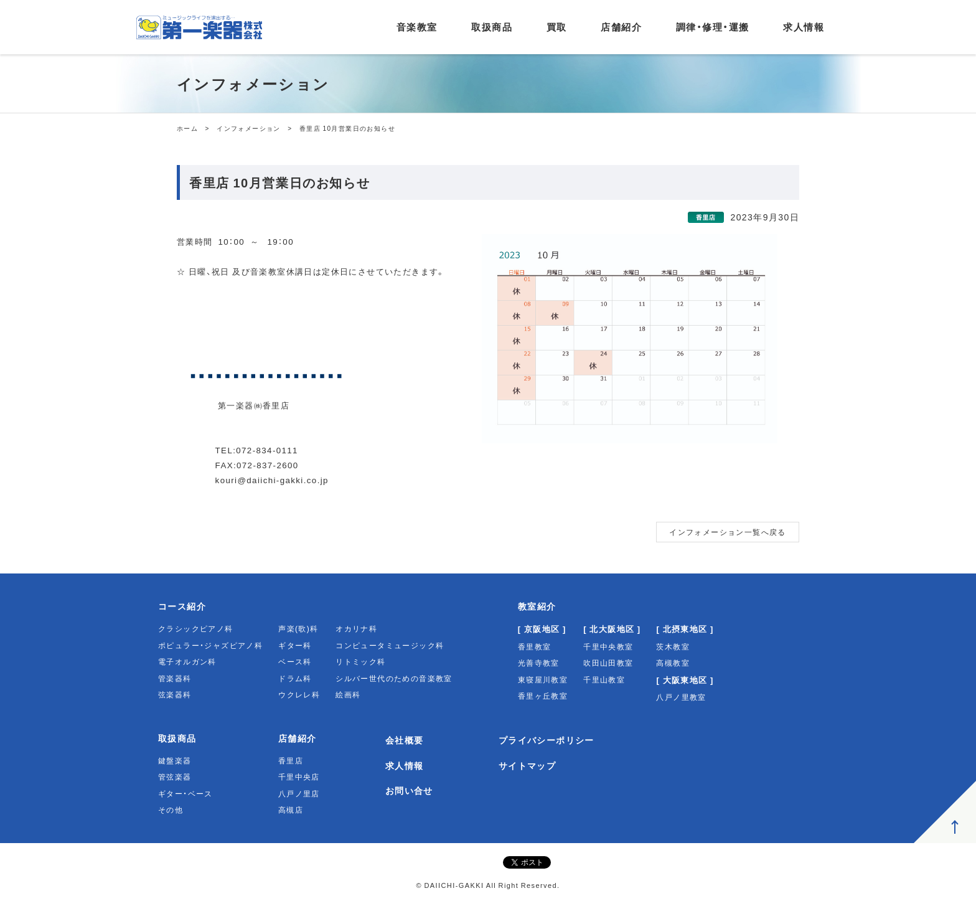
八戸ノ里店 (299, 793)
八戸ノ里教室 (681, 696)
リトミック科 (360, 661)
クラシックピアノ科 (195, 628)
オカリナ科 (356, 628)
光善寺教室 (539, 662)
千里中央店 (299, 776)
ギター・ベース (185, 793)
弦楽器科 (175, 694)
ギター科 (295, 645)
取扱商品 (491, 27)
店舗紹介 (621, 27)
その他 (170, 809)
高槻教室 (673, 662)
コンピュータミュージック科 (390, 645)
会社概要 (404, 740)
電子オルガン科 (187, 661)
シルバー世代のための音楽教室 (394, 678)
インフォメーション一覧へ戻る (727, 531)
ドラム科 (295, 678)
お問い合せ (409, 790)
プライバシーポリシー (546, 740)
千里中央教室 (608, 646)
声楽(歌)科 (298, 628)
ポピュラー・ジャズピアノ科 (210, 645)
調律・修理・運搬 (712, 27)
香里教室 (534, 646)
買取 (557, 27)
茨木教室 (673, 646)
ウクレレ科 (299, 694)
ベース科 (295, 661)
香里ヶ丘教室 (543, 695)
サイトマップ (527, 765)
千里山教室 (604, 679)
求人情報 (803, 27)
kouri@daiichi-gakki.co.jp (272, 480)
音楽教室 (417, 27)
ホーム (187, 128)
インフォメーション (249, 128)
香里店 (290, 760)
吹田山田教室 (608, 662)
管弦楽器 (175, 776)
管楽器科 (175, 678)
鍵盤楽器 (175, 760)
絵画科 (348, 694)
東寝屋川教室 (543, 679)
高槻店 (290, 809)
